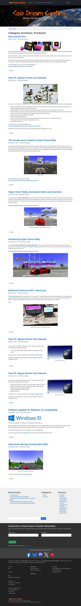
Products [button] (30, 2)
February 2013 (63, 513)
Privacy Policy (11, 591)
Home (10, 28)
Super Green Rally (34, 568)
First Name (44, 532)
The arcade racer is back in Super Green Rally (32, 140)
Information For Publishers (14, 582)
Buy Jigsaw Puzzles (56, 571)
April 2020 (62, 495)
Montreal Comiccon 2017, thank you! (27, 290)
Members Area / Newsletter (14, 577)
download (37, 430)
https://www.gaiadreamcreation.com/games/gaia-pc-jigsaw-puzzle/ (24, 126)
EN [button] (68, 2)
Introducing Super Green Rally (24, 239)
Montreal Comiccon (15, 296)
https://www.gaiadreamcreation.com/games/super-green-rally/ (23, 180)
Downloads (10, 581)
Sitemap (10, 572)
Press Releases (11, 584)
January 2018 (63, 499)
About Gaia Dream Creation (14, 588)
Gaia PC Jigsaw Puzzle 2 (35, 570)
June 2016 (62, 506)
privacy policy (28, 545)
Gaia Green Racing (27, 474)
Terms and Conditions (13, 589)
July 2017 (62, 503)
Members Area (41, 2)
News (44, 495)
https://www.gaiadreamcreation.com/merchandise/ (20, 66)
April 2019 (62, 496)
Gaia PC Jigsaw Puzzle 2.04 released (27, 373)
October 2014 (63, 511)
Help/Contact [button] (49, 2)
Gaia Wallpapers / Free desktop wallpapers (61, 568)
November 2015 (63, 508)
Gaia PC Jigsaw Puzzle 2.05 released (27, 339)
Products (11, 70)
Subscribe (12, 542)
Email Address (11, 532)
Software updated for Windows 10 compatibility (33, 410)
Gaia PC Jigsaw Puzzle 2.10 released (27, 78)
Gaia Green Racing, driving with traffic (28, 444)
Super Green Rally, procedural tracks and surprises (35, 192)
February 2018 (63, 498)
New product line (17, 36)
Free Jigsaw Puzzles (56, 570)
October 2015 (63, 509)
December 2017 (63, 501)
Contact (10, 566)
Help (9, 568)
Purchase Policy (11, 593)
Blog (36, 2)
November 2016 (63, 504)
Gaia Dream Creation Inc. (17, 600)
